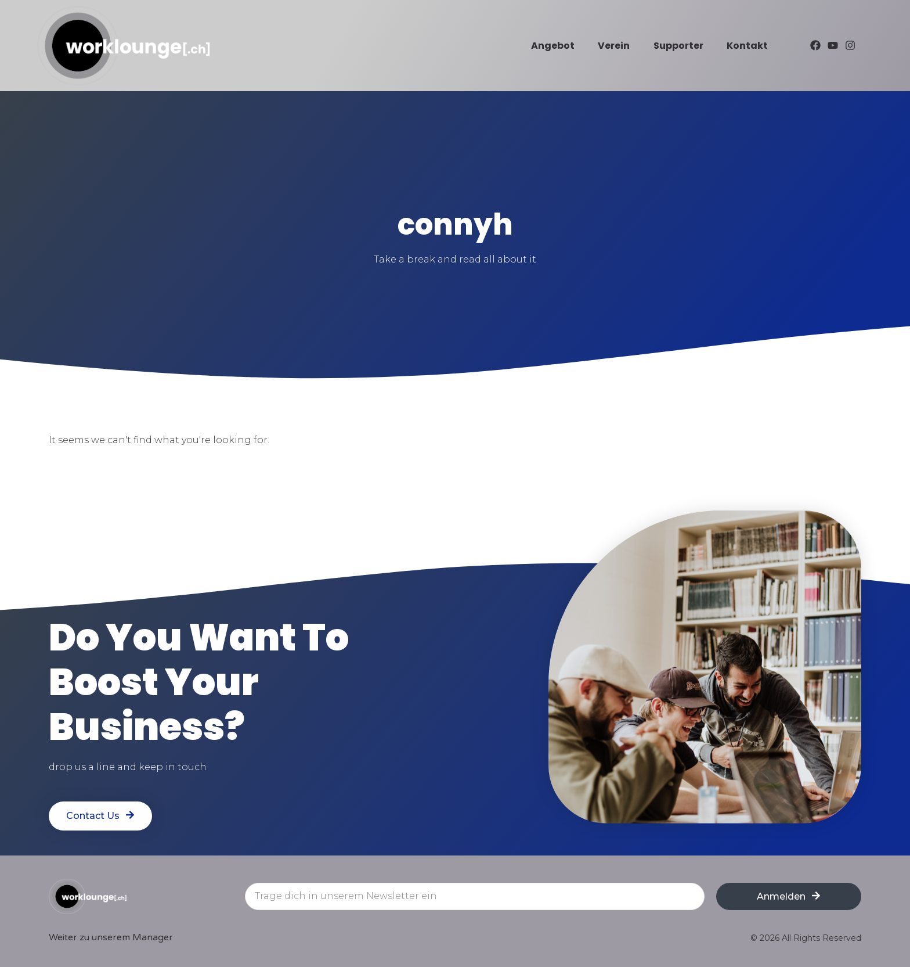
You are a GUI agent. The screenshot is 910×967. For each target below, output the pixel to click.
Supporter (678, 45)
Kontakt (747, 45)
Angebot (553, 45)
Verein (614, 45)
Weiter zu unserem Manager (111, 937)
